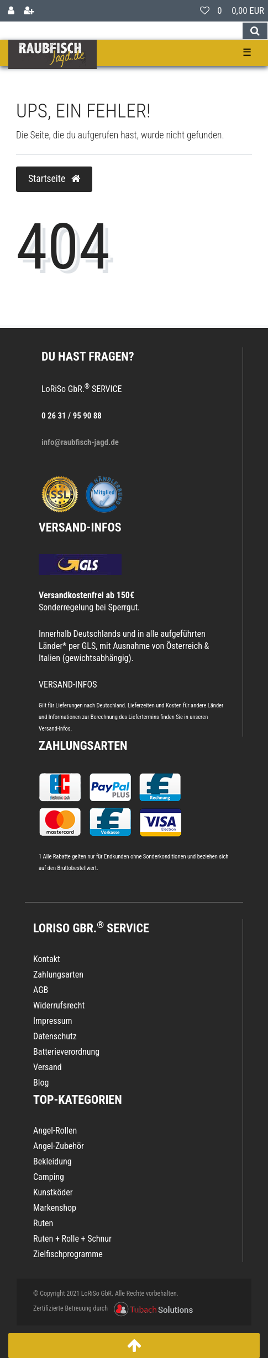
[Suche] (255, 31)
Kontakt (46, 959)
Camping (48, 1177)
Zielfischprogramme (68, 1254)
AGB (40, 990)
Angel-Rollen (55, 1130)
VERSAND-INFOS (80, 527)
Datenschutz (55, 1036)
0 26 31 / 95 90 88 (71, 416)
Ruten (43, 1223)
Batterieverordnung (66, 1051)
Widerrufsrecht (59, 1005)
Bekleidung (52, 1161)
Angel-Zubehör (58, 1146)
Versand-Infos (55, 728)
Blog (41, 1082)
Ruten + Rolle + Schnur (72, 1238)
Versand (47, 1067)
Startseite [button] (54, 178)
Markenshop (54, 1208)
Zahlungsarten (83, 746)
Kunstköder (53, 1192)
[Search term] (121, 31)
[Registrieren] (29, 11)
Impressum (52, 1021)
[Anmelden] (11, 11)
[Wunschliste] (204, 11)
